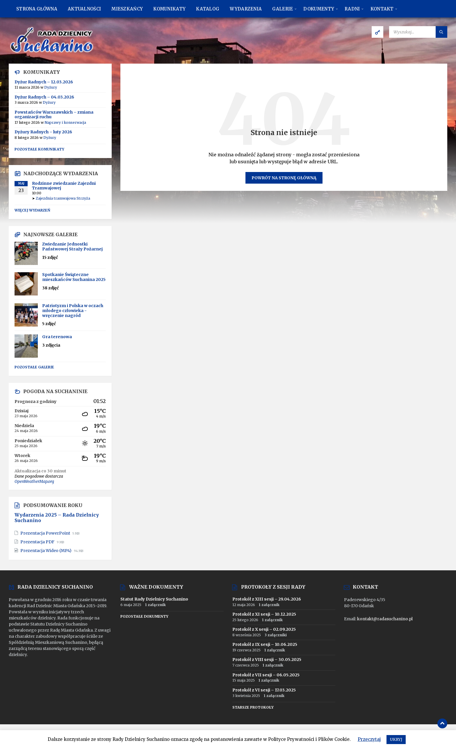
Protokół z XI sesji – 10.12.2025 (264, 614)
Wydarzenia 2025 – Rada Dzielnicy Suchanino (57, 517)
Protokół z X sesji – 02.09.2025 (264, 629)
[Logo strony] (52, 52)
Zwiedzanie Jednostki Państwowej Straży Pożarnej (72, 246)
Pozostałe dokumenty (144, 616)
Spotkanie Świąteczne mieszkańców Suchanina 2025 (74, 277)
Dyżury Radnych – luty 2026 (43, 132)
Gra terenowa (57, 336)
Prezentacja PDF (37, 541)
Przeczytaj (369, 739)
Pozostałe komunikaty (39, 149)
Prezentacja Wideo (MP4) (46, 550)
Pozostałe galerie (34, 367)
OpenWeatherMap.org (34, 481)
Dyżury (50, 87)
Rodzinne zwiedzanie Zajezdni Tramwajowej (64, 186)
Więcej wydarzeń (32, 210)
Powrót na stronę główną (284, 177)
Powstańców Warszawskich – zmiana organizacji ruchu (54, 115)
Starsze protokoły (253, 707)
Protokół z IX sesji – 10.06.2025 (264, 644)
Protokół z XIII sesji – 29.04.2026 (266, 599)
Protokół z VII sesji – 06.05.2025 (266, 675)
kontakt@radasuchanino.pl (385, 618)
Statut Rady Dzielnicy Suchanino (154, 599)
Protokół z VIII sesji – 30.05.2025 (266, 659)
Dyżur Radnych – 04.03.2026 (44, 97)
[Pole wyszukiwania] (418, 32)
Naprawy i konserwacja (65, 122)
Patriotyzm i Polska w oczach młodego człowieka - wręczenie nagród (72, 310)
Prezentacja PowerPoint (45, 533)
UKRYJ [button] (396, 739)
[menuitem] (37, 9)
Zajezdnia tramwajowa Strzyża (63, 198)
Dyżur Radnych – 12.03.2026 (44, 82)
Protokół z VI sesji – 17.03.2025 (264, 690)
